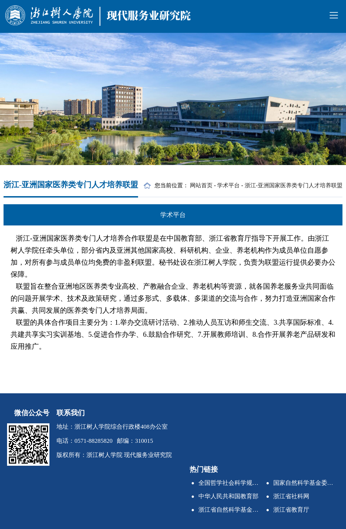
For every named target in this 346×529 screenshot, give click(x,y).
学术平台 (228, 185)
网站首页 (201, 185)
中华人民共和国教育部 (228, 496)
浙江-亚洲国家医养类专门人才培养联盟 (293, 185)
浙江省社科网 (291, 496)
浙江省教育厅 (291, 509)
